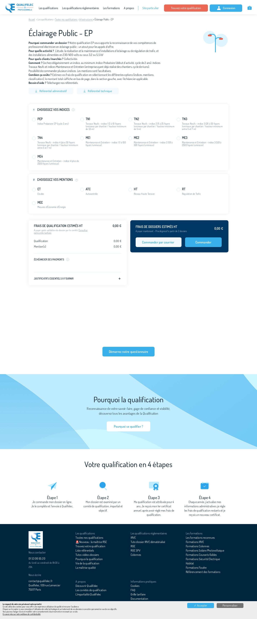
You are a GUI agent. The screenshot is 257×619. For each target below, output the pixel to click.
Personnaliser (230, 605)
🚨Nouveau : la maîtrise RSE (91, 542)
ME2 (136, 138)
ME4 (40, 156)
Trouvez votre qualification (186, 8)
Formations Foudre (196, 567)
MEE (40, 202)
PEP (40, 119)
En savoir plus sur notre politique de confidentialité (22, 614)
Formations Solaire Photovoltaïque (205, 550)
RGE (133, 546)
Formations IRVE (195, 542)
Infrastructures (86, 19)
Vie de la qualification (87, 563)
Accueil (32, 19)
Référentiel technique (98, 91)
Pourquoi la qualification (89, 559)
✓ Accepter (200, 605)
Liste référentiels (84, 550)
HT (135, 189)
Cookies (135, 586)
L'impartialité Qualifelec (88, 594)
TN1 (88, 119)
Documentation (139, 598)
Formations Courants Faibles (201, 555)
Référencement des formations (203, 572)
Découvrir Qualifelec (86, 586)
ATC (88, 189)
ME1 (88, 138)
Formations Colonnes (197, 546)
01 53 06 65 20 (37, 558)
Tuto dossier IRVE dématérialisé (148, 542)
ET (39, 189)
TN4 (40, 138)
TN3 (184, 119)
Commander (203, 242)
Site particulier (150, 8)
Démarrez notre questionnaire (128, 352)
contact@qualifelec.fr (40, 581)
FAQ (133, 590)
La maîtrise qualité (85, 567)
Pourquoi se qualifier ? (128, 426)
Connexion (226, 8)
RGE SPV (135, 550)
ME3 (185, 138)
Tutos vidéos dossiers (87, 555)
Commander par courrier (158, 242)
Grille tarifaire (138, 594)
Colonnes (136, 555)
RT (183, 189)
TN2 (136, 119)
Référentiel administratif (51, 91)
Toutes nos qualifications (66, 19)
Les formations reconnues (200, 537)
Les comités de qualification (90, 590)
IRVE (133, 537)
